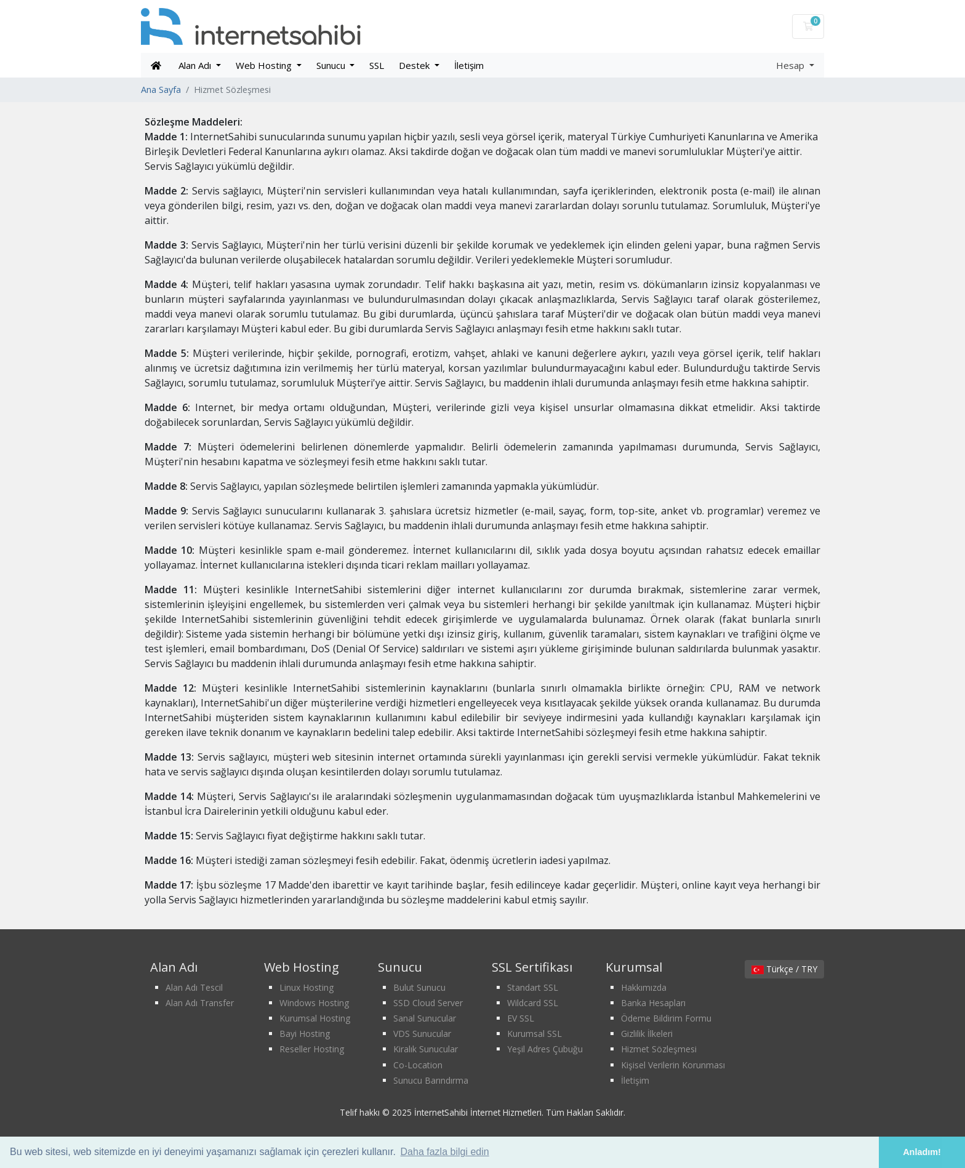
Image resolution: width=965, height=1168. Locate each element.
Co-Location (417, 1065)
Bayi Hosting (304, 1033)
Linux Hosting (306, 987)
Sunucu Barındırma (430, 1080)
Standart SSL (532, 987)
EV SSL (520, 1018)
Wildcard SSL (532, 1003)
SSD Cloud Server (428, 1003)
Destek (415, 65)
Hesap (791, 65)
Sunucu (332, 65)
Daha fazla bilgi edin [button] (445, 1151)
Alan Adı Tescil (194, 987)
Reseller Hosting (311, 1049)
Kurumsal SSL (534, 1033)
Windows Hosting (314, 1003)
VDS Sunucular (422, 1033)
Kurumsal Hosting (314, 1018)
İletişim (469, 65)
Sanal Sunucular (424, 1018)
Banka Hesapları (653, 1003)
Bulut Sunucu (419, 987)
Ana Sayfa (161, 89)
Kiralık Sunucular (425, 1049)
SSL (376, 65)
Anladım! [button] (922, 1152)
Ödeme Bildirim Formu (666, 1018)
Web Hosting (265, 65)
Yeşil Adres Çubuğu (545, 1049)
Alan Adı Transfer (200, 1003)
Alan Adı (196, 65)
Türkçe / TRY (784, 969)
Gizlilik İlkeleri (647, 1033)
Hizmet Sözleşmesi (659, 1049)
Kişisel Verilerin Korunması (673, 1065)
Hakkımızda (644, 987)
